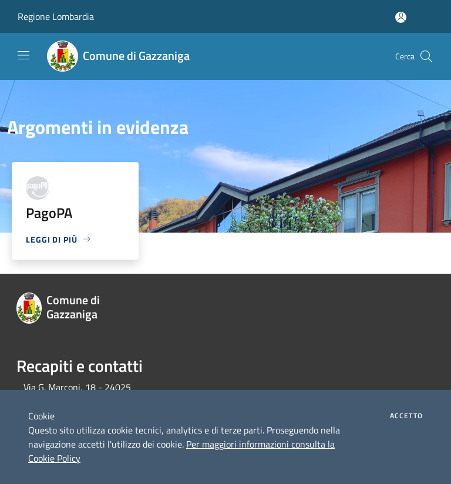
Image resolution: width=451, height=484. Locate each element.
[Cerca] (426, 56)
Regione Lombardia (56, 16)
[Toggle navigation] (23, 55)
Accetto (406, 415)
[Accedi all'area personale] (401, 17)
